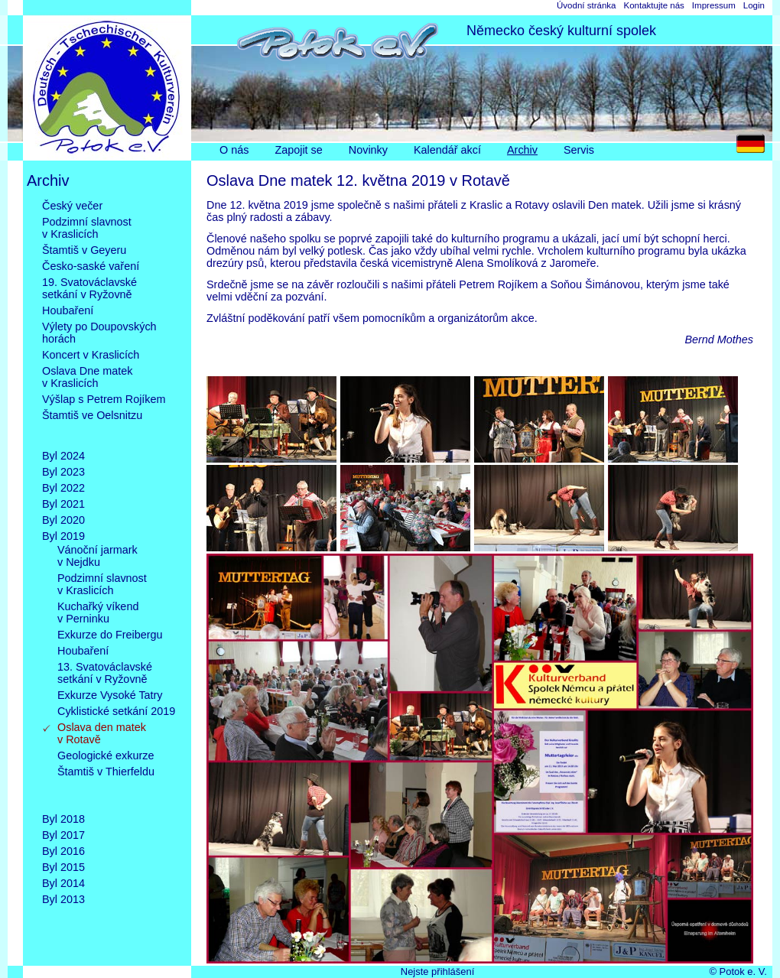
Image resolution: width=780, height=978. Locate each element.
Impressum (714, 5)
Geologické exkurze (105, 755)
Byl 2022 (63, 488)
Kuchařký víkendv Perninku (97, 612)
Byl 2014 (63, 883)
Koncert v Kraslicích (90, 355)
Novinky (368, 150)
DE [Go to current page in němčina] (754, 147)
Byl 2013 (63, 899)
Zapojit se (298, 150)
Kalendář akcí (447, 150)
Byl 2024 (63, 456)
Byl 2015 (63, 867)
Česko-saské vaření (90, 266)
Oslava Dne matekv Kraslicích (87, 377)
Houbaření (67, 310)
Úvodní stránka (586, 5)
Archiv (522, 150)
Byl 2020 (63, 520)
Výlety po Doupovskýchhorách (99, 332)
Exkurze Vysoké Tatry (110, 695)
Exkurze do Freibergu (110, 635)
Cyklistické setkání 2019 (116, 711)
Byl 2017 (63, 835)
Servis (579, 150)
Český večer (72, 206)
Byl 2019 (63, 536)
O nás (234, 150)
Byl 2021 (63, 504)
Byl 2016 (63, 851)
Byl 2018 (63, 819)
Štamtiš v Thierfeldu (105, 783)
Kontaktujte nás (653, 5)
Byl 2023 (63, 472)
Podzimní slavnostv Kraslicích (87, 228)
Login (754, 5)
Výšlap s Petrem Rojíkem (104, 399)
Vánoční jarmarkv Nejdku (97, 556)
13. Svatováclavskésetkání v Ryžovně (104, 673)
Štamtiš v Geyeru (84, 250)
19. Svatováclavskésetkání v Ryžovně (89, 288)
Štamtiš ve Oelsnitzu (92, 427)
